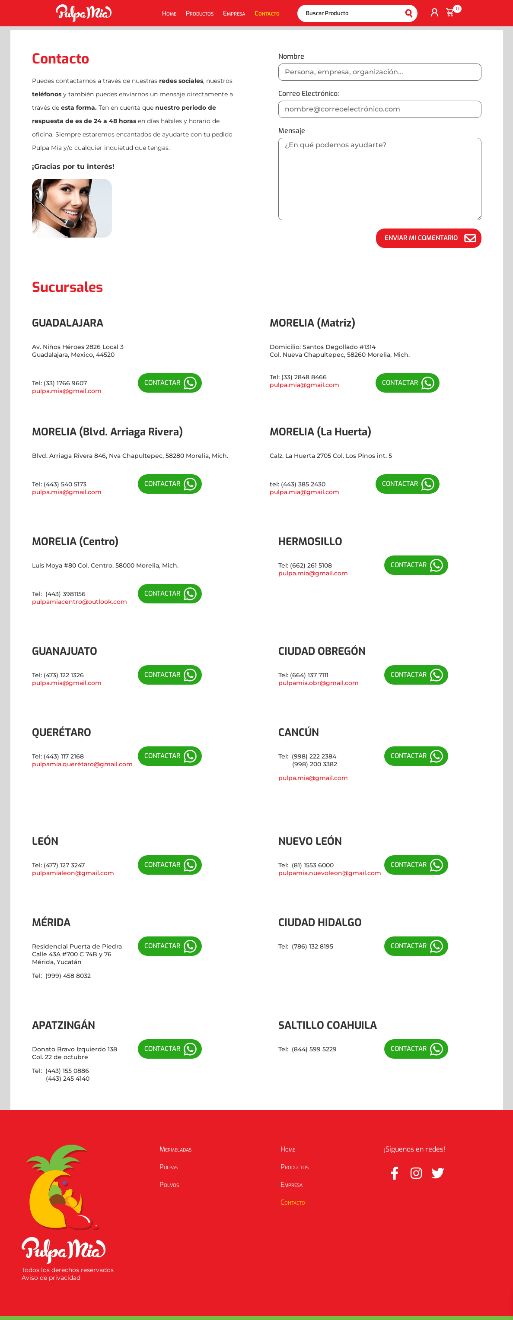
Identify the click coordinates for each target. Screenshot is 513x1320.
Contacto (267, 13)
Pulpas (168, 1166)
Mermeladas (175, 1149)
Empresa (234, 13)
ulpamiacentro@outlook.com (81, 602)
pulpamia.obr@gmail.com (318, 683)
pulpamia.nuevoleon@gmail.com (329, 873)
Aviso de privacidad (51, 1278)
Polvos (169, 1184)
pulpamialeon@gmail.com (73, 873)
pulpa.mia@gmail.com (67, 391)
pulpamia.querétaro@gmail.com (82, 764)
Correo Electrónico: (308, 93)
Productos (199, 13)
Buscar (409, 13)
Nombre (291, 56)
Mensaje (291, 130)
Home (169, 13)
